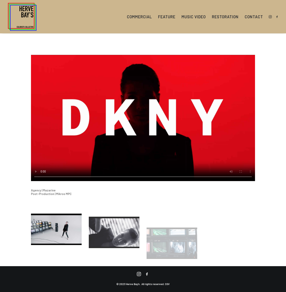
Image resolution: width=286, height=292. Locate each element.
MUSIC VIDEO (194, 16)
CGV (167, 284)
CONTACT (254, 16)
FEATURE (166, 16)
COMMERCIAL (139, 16)
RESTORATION (225, 16)
